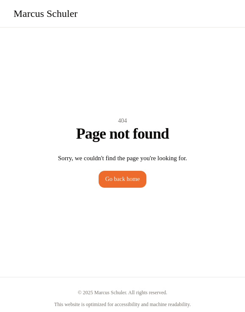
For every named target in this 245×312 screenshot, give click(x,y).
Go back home (122, 179)
